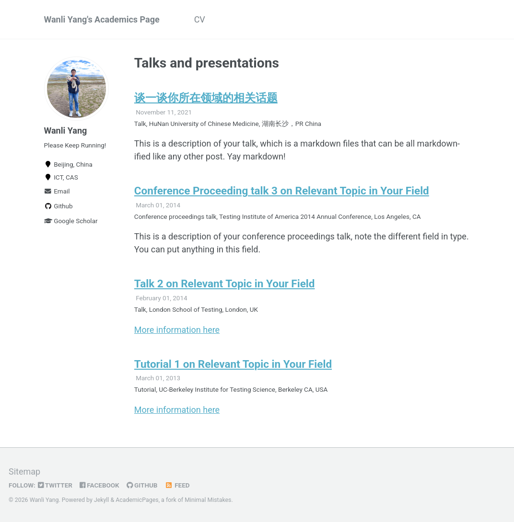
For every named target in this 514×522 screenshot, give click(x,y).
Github (58, 206)
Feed (176, 485)
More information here (177, 330)
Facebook (99, 485)
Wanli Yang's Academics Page (102, 19)
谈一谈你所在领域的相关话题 (206, 97)
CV (199, 19)
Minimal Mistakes (208, 500)
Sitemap (24, 471)
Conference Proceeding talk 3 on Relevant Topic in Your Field (281, 190)
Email (57, 191)
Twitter (55, 485)
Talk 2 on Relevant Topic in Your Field (224, 283)
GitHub (142, 485)
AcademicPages (137, 500)
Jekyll (101, 500)
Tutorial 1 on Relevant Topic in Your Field (233, 364)
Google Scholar (71, 221)
